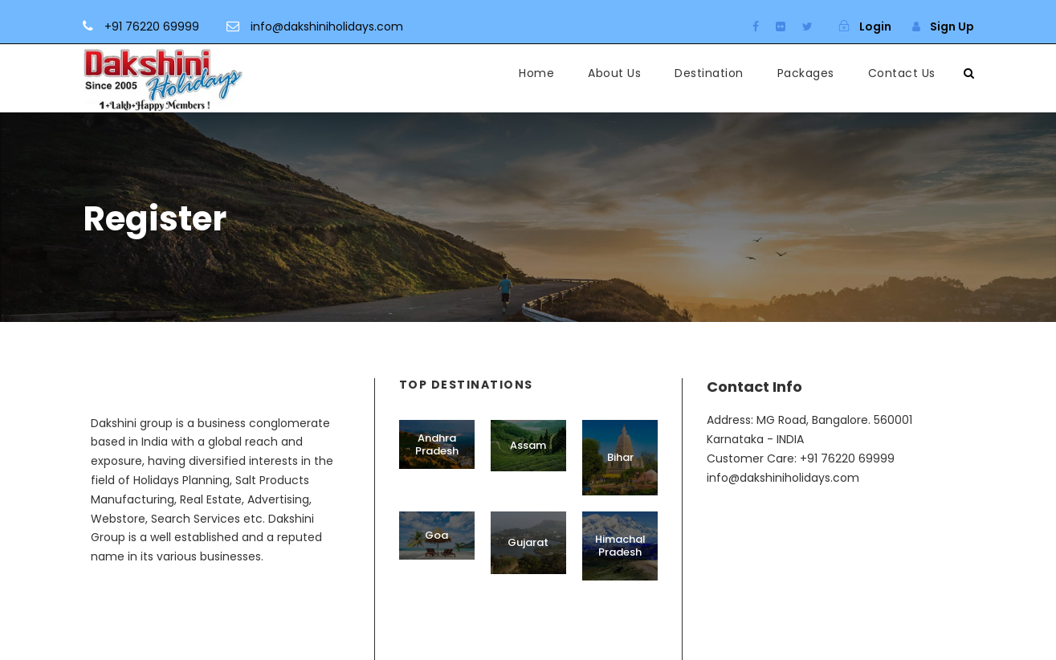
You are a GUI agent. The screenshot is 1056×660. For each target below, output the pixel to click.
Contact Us (902, 73)
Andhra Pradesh (437, 444)
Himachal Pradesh (620, 546)
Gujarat (528, 542)
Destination (709, 73)
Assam (528, 445)
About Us (614, 73)
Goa (436, 535)
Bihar (620, 457)
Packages (805, 73)
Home (536, 73)
